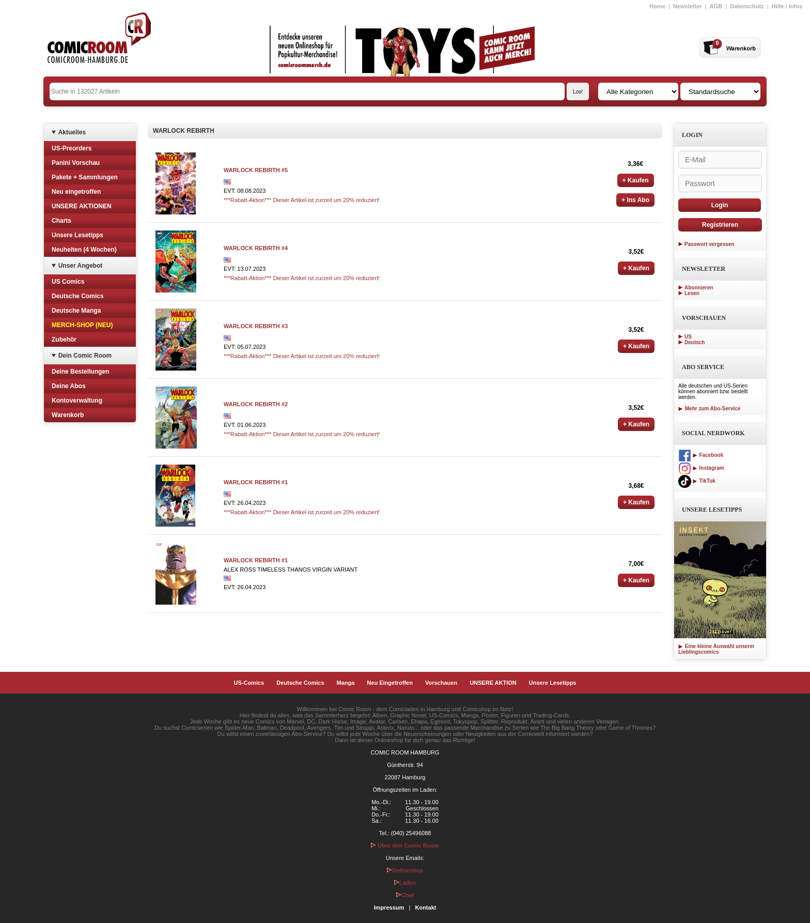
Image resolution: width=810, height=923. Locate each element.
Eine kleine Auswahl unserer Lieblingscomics (716, 649)
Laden (405, 883)
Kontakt (425, 907)
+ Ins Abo (635, 200)
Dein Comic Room (85, 355)
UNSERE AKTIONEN (82, 206)
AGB (716, 6)
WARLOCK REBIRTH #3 (256, 326)
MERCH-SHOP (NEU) (82, 325)
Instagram (701, 468)
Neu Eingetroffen (390, 683)
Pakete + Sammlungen (85, 177)
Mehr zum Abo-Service (709, 408)
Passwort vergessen (709, 244)
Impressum (389, 907)
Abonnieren (698, 287)
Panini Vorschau (76, 162)
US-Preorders (71, 148)
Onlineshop (405, 870)
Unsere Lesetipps (77, 235)
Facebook (700, 455)
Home (657, 6)
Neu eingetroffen (76, 191)
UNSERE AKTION (493, 683)
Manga (346, 683)
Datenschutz (747, 6)
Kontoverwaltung (77, 400)
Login (719, 205)
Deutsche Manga (76, 310)
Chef (405, 895)
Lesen (691, 293)
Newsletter (687, 6)
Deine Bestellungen (80, 371)
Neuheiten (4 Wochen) (84, 249)
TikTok (696, 481)
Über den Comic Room (405, 845)
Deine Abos (69, 386)
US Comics (68, 281)
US (688, 337)
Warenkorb (68, 415)
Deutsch (694, 342)
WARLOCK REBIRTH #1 (256, 482)
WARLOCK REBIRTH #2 (256, 404)
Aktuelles (72, 132)
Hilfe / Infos (787, 6)
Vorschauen (441, 683)
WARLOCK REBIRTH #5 (256, 170)
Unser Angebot (80, 265)
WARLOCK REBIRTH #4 (256, 248)
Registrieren (720, 224)
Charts (61, 220)
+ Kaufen (635, 180)
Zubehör (64, 339)
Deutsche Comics (78, 296)
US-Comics (249, 683)
